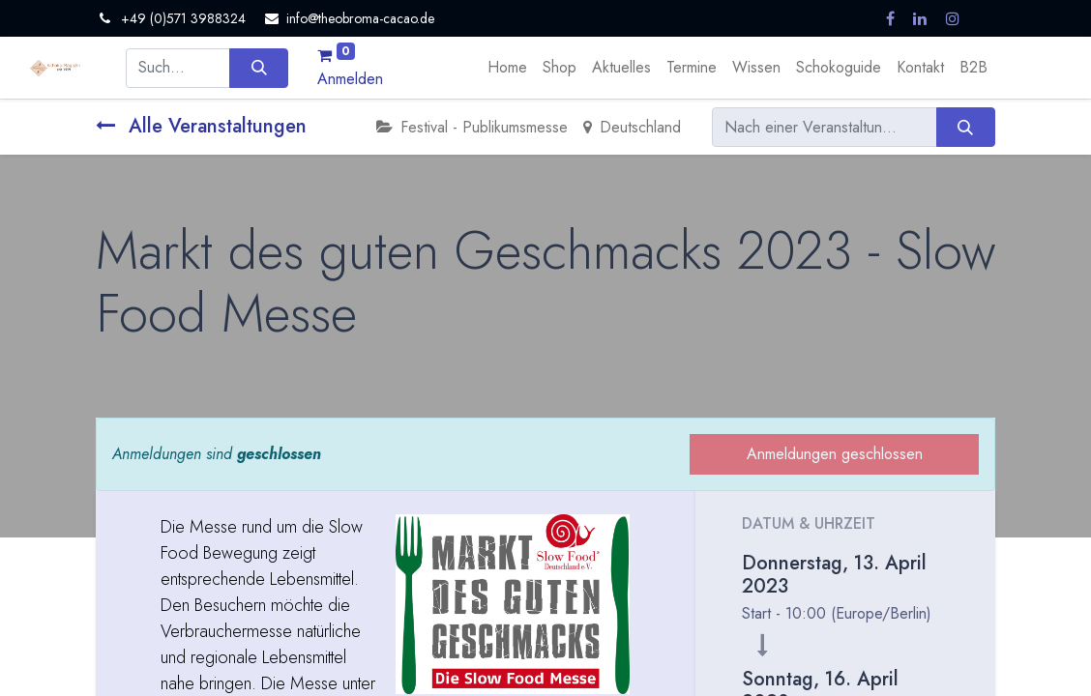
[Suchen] (258, 67)
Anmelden (350, 79)
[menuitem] (507, 67)
